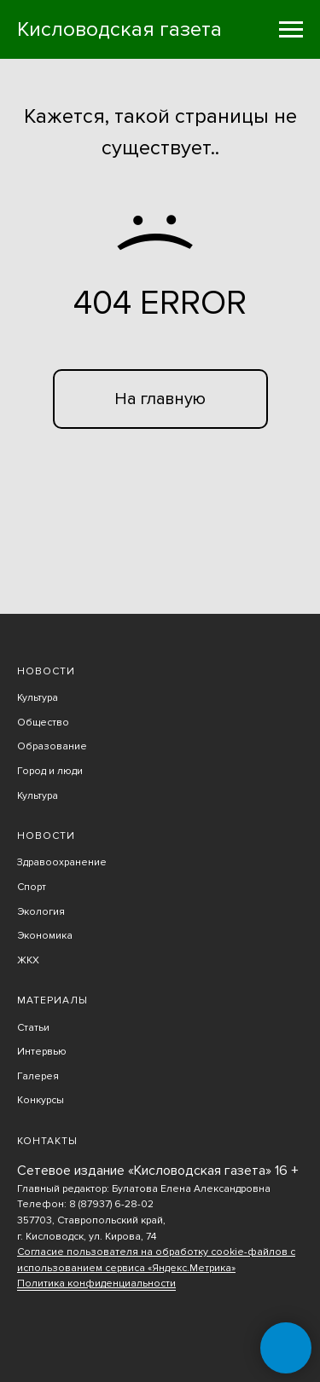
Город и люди (50, 771)
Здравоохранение (62, 862)
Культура (37, 697)
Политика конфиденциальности (96, 1283)
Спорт (31, 887)
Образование (52, 746)
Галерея (38, 1076)
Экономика (45, 935)
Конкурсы (40, 1100)
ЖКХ (28, 960)
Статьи (33, 1027)
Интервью (42, 1051)
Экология (41, 911)
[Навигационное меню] (291, 29)
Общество (43, 722)
